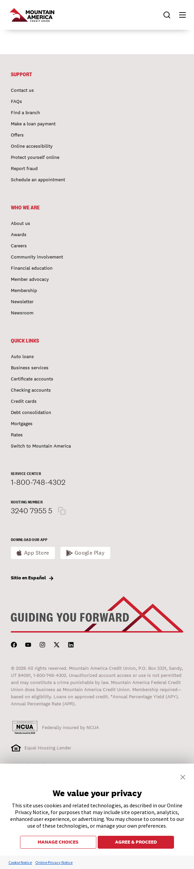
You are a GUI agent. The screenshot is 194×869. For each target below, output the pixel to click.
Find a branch (25, 112)
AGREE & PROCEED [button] (136, 842)
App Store (36, 552)
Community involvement (37, 257)
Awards (18, 234)
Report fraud (24, 168)
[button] (179, 15)
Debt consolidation (31, 412)
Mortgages (22, 423)
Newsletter (22, 301)
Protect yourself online (35, 157)
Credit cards (24, 401)
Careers (19, 246)
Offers (17, 135)
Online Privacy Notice (54, 862)
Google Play (90, 552)
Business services (29, 368)
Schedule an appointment (38, 180)
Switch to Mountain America (41, 446)
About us (20, 223)
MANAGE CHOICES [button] (58, 842)
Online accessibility (32, 146)
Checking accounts (31, 390)
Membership (24, 290)
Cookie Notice (20, 862)
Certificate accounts (32, 379)
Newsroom (22, 313)
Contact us (22, 90)
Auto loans (22, 356)
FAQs (16, 101)
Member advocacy (30, 279)
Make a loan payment (33, 124)
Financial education (32, 268)
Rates (17, 435)
